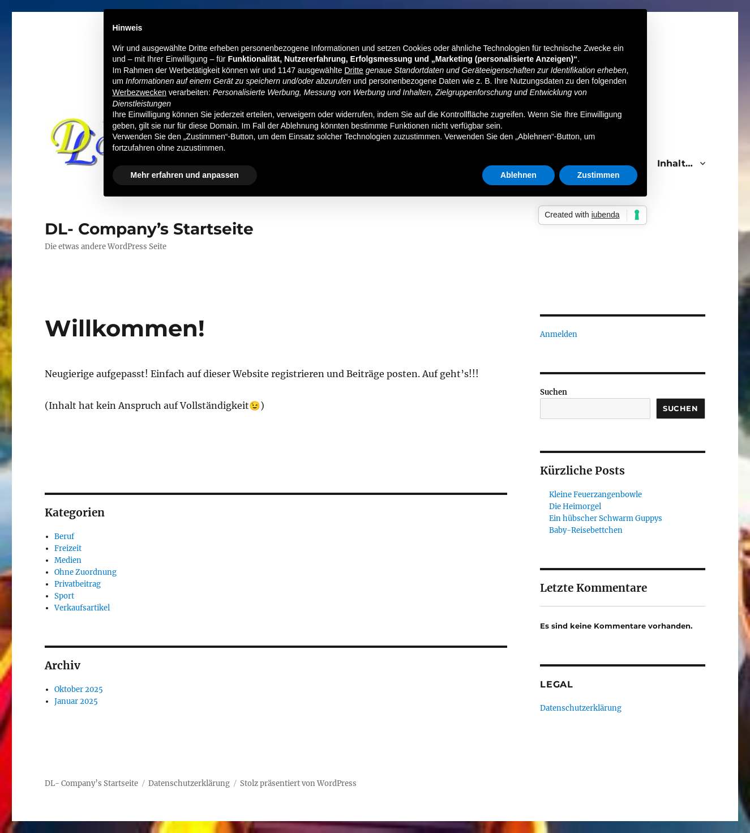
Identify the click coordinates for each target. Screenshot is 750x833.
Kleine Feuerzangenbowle (595, 494)
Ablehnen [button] (518, 175)
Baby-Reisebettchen (586, 530)
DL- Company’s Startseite (149, 228)
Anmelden (558, 334)
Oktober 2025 (78, 689)
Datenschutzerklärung (581, 708)
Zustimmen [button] (598, 175)
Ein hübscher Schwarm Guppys (605, 518)
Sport (64, 596)
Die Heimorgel (575, 506)
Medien (68, 560)
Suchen (553, 392)
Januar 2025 (76, 701)
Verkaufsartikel (82, 608)
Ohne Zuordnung (85, 572)
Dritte (353, 70)
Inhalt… (675, 163)
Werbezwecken (139, 92)
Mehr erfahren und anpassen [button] (185, 175)
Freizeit (68, 548)
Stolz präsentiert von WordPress (298, 783)
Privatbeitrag (77, 584)
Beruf (64, 536)
